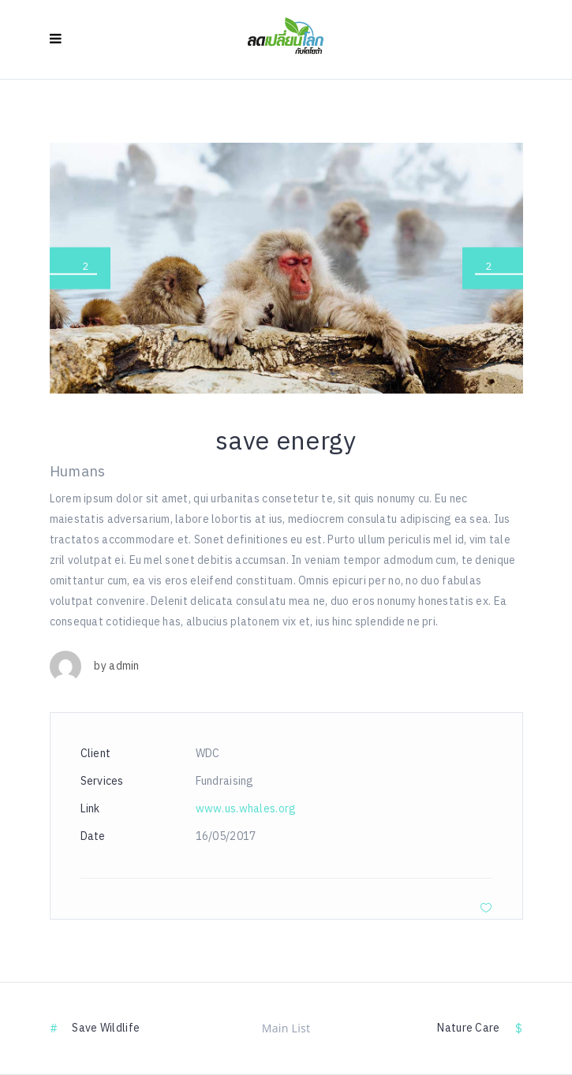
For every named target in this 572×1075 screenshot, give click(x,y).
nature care (468, 1028)
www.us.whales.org (246, 809)
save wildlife (106, 1028)
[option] (286, 268)
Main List (286, 1028)
